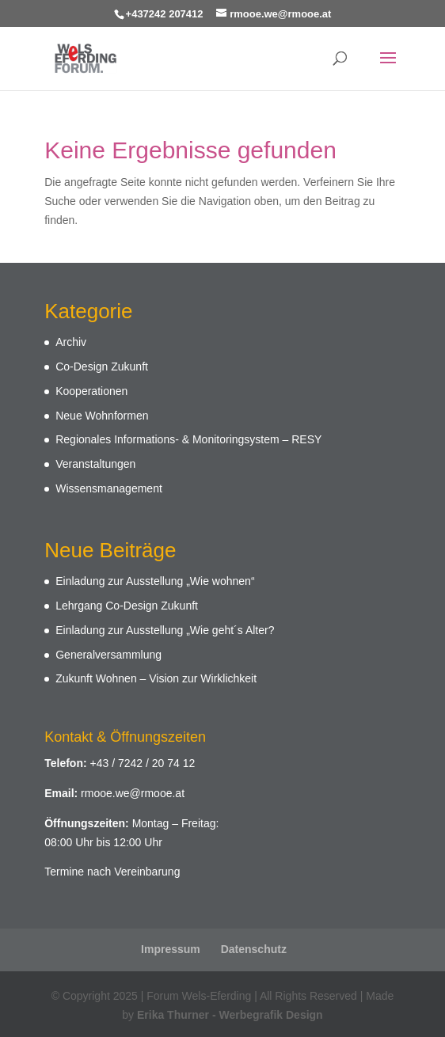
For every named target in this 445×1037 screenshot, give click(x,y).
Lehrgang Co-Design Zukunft (126, 605)
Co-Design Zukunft (101, 366)
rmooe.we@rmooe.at (132, 793)
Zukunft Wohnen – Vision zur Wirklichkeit (156, 678)
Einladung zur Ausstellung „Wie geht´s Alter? (164, 630)
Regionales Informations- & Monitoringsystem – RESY (188, 439)
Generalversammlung (108, 654)
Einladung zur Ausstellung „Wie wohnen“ (154, 581)
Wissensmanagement (108, 488)
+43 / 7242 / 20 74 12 (143, 763)
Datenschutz (254, 949)
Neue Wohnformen (101, 415)
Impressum (170, 949)
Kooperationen (91, 391)
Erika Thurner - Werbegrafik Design (230, 1015)
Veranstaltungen (95, 464)
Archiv (70, 342)
